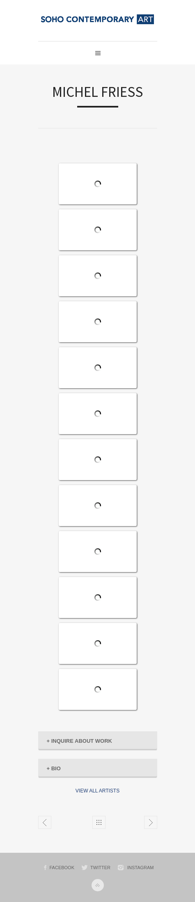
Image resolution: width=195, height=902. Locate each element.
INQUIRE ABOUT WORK (79, 741)
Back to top (98, 885)
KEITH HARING (150, 822)
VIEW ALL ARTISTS (97, 791)
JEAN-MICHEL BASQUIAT (44, 822)
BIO (54, 768)
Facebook (62, 867)
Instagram (140, 867)
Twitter (100, 867)
